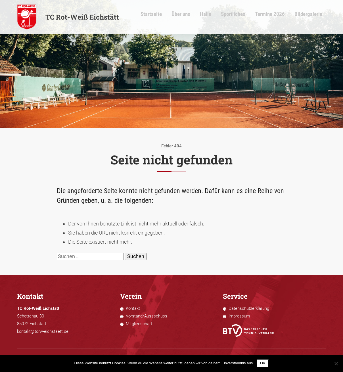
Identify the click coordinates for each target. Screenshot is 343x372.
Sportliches (247, 17)
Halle (222, 17)
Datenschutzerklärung (249, 308)
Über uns (200, 17)
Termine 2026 (280, 17)
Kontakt (133, 308)
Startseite (173, 17)
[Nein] (336, 363)
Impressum (239, 316)
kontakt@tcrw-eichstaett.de (42, 331)
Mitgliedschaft (139, 323)
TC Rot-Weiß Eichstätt (68, 17)
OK (262, 363)
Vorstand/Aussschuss (146, 316)
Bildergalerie (314, 17)
